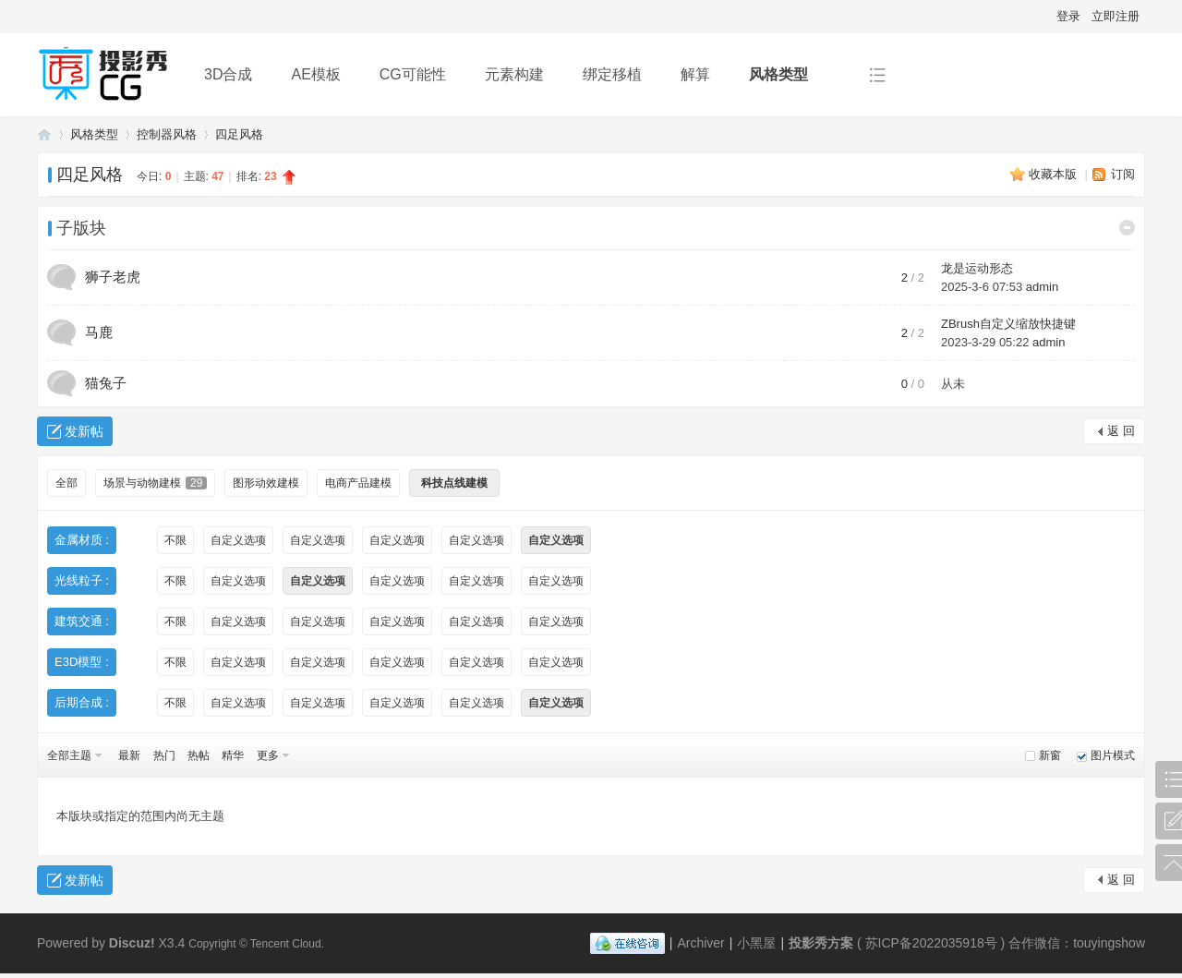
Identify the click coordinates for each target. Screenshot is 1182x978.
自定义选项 (238, 540)
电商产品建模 (358, 483)
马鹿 (99, 332)
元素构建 (514, 74)
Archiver (700, 943)
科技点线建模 (454, 483)
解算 (695, 74)
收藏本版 (1054, 174)
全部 (66, 483)
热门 (164, 755)
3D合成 (228, 74)
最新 (129, 755)
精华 (233, 755)
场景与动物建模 (155, 483)
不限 (175, 540)
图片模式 (1113, 755)
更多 (268, 755)
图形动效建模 (266, 483)
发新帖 (84, 431)
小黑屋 (756, 943)
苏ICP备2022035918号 (931, 943)
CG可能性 (413, 74)
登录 (1068, 16)
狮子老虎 (112, 276)
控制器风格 (167, 134)
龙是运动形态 (977, 268)
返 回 (1121, 431)
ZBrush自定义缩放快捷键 (1008, 324)
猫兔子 (106, 383)
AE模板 (315, 74)
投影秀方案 (44, 134)
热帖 (198, 755)
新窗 (1050, 755)
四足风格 (239, 134)
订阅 (1123, 174)
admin (1042, 287)
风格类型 (778, 74)
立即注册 (1116, 16)
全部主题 (69, 755)
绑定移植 (612, 74)
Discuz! (132, 943)
